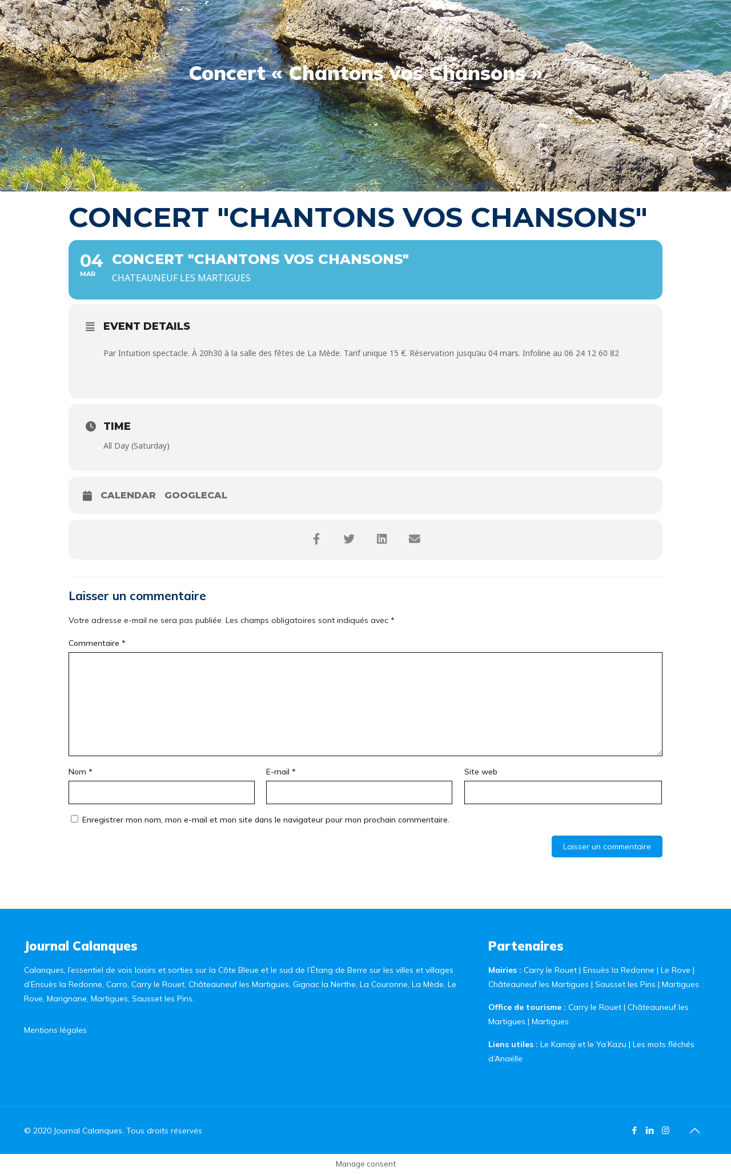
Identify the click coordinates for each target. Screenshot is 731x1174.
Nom (81, 771)
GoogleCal (195, 495)
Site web (480, 771)
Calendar (128, 495)
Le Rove (675, 970)
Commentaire (97, 643)
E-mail (281, 771)
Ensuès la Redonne (620, 970)
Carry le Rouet (550, 970)
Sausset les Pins (625, 984)
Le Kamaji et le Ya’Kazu (583, 1044)
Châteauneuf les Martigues (538, 984)
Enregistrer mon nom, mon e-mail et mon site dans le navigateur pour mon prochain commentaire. (265, 819)
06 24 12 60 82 (591, 353)
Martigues (680, 984)
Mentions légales (55, 1030)
